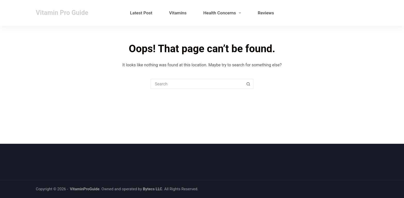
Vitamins (178, 12)
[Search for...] (196, 84)
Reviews (266, 12)
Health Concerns (223, 13)
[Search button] (248, 84)
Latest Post (141, 12)
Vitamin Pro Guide (62, 12)
